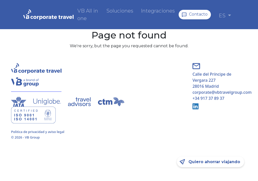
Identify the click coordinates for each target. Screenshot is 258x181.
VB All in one (87, 14)
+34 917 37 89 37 (208, 98)
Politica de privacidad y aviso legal (37, 131)
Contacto (198, 14)
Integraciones (158, 11)
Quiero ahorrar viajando (214, 161)
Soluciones (119, 11)
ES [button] (223, 16)
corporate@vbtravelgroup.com (219, 92)
